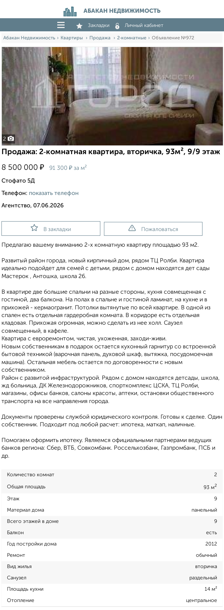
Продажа (100, 38)
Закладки (92, 25)
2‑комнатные (131, 38)
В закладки (51, 228)
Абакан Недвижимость (29, 38)
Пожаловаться (153, 228)
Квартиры (72, 38)
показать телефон (54, 193)
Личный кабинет (139, 25)
